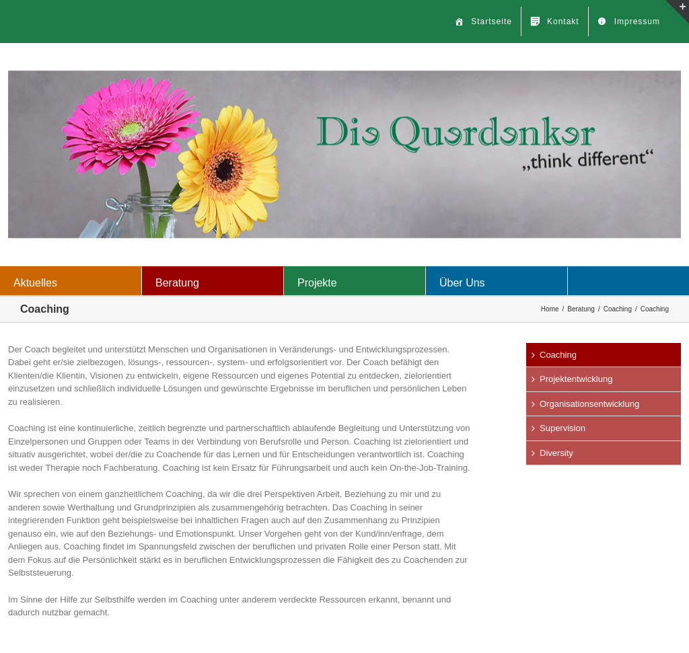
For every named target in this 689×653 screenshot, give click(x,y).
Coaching (558, 355)
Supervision (562, 428)
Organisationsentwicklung (589, 404)
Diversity (556, 453)
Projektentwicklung (576, 379)
